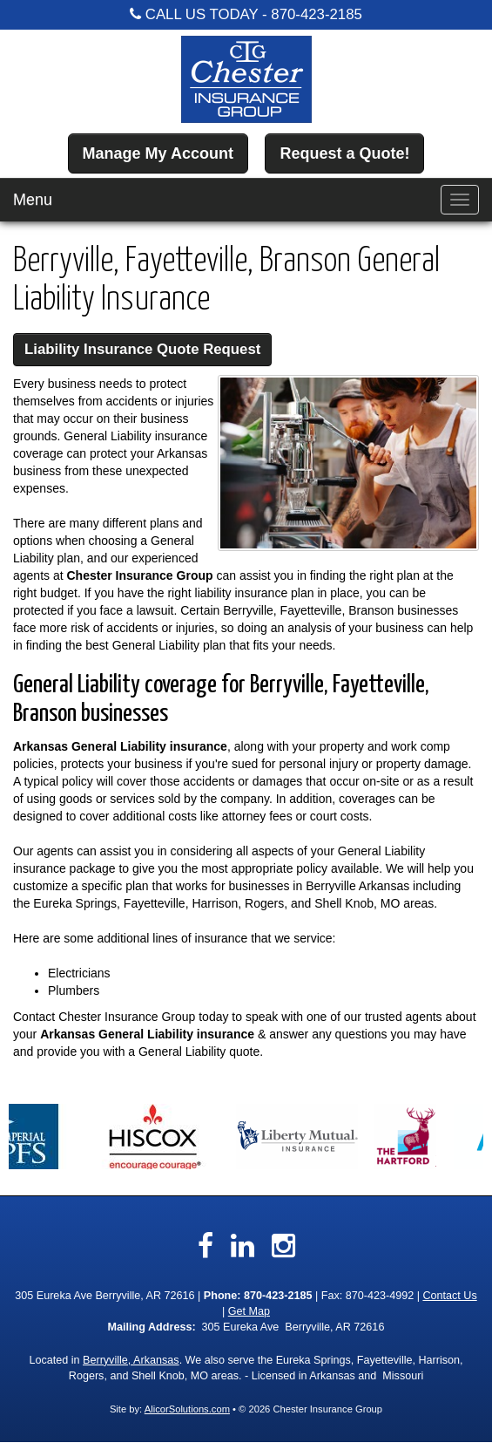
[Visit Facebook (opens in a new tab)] (205, 1246)
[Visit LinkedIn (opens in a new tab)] (242, 1246)
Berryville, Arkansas (131, 1360)
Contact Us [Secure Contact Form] (449, 1296)
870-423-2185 (316, 14)
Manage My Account (158, 153)
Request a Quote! (344, 153)
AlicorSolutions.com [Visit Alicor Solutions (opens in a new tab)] (187, 1409)
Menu (32, 199)
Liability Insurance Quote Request (142, 349)
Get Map (249, 1311)
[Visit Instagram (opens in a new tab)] (283, 1246)
